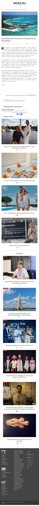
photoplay (16, 455)
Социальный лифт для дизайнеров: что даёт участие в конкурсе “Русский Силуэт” (19, 376)
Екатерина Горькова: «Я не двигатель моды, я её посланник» (19, 440)
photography (17, 459)
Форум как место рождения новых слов (19, 245)
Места (21, 468)
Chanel (21, 485)
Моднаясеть (17, 468)
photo (22, 459)
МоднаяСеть (20, 453)
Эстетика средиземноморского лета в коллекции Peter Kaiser (19, 180)
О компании (29, 451)
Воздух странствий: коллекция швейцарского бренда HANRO (19, 213)
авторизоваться (22, 110)
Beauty (20, 487)
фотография (17, 485)
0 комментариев (25, 43)
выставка (16, 481)
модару (16, 453)
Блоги (6, 9)
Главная (3, 9)
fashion (16, 470)
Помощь (28, 467)
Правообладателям (30, 462)
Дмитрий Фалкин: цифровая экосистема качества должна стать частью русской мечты (19, 282)
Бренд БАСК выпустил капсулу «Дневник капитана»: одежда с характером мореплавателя (19, 147)
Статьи (20, 470)
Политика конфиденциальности (30, 454)
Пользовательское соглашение (30, 458)
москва (16, 487)
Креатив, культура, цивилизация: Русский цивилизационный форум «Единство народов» (19, 314)
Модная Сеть (21, 481)
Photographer (17, 457)
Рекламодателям (30, 460)
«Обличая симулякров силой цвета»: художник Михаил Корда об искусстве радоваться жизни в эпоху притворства (19, 408)
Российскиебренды (18, 483)
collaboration (17, 472)
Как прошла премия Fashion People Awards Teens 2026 (19, 345)
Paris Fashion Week (18, 474)
